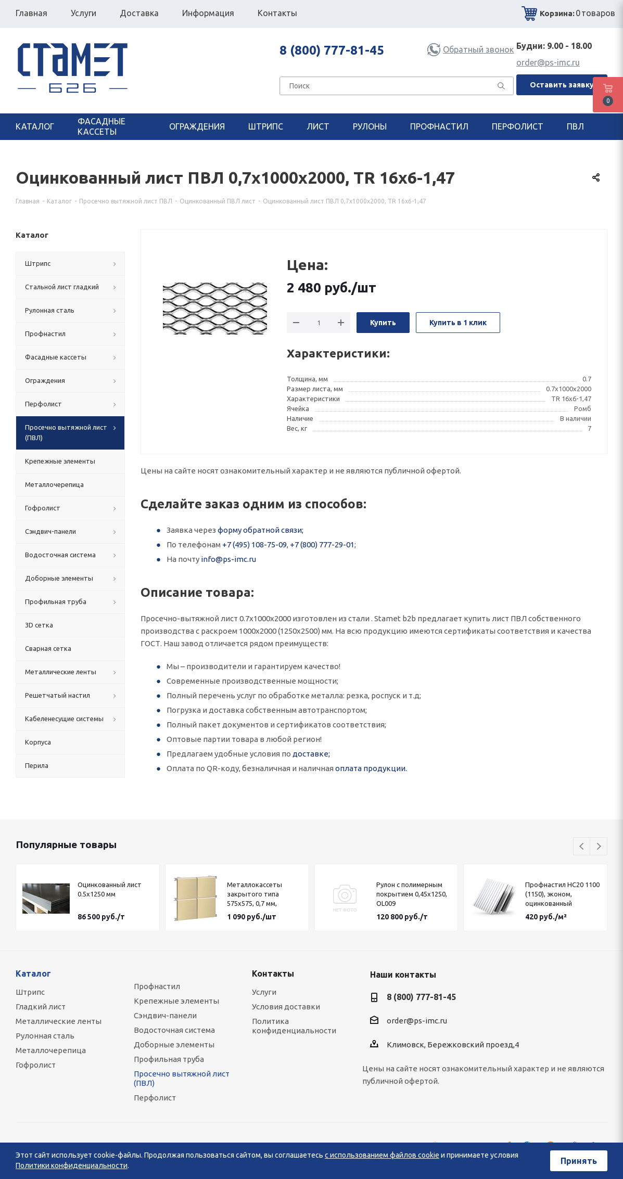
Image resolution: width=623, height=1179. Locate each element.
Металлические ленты (58, 1021)
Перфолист (155, 1097)
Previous (582, 847)
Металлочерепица (51, 1050)
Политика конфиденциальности (294, 1026)
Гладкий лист (41, 1006)
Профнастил (157, 986)
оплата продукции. (371, 768)
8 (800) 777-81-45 (331, 50)
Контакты (273, 973)
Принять (579, 1160)
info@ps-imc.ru (228, 559)
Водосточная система (174, 1030)
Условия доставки (286, 1006)
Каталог (33, 973)
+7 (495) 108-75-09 (254, 544)
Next (598, 847)
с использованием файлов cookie (382, 1155)
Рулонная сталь (45, 1035)
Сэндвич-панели (165, 1015)
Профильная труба (169, 1059)
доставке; (311, 753)
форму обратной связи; (260, 530)
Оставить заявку (562, 85)
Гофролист (36, 1064)
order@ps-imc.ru (548, 62)
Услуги (264, 992)
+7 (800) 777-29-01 (322, 544)
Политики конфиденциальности (72, 1165)
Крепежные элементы (176, 1000)
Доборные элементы (174, 1044)
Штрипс (30, 992)
